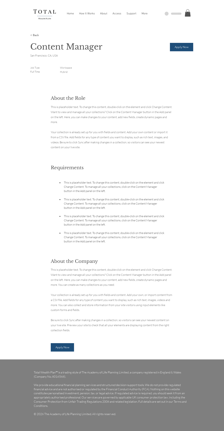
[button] (188, 13)
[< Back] (42, 35)
